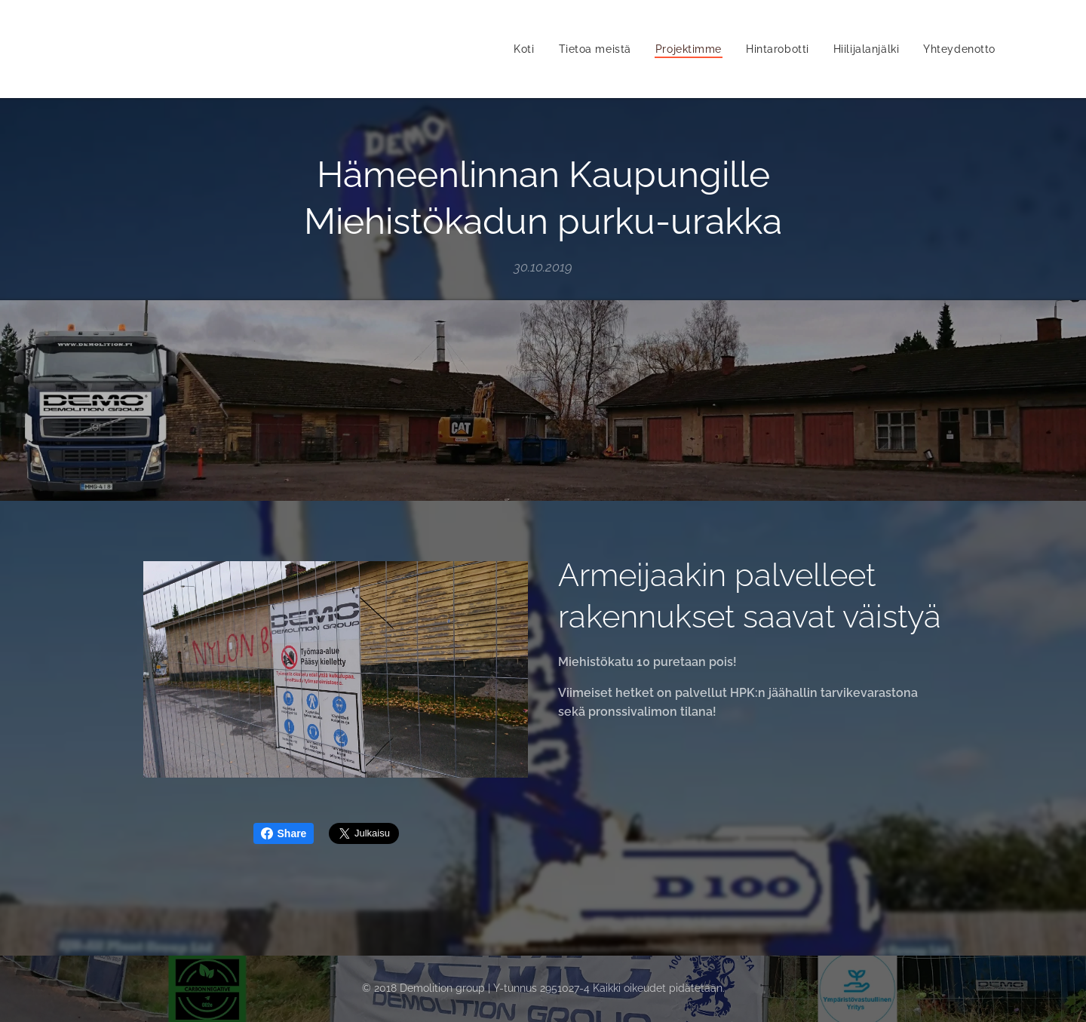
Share (284, 833)
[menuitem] (521, 49)
